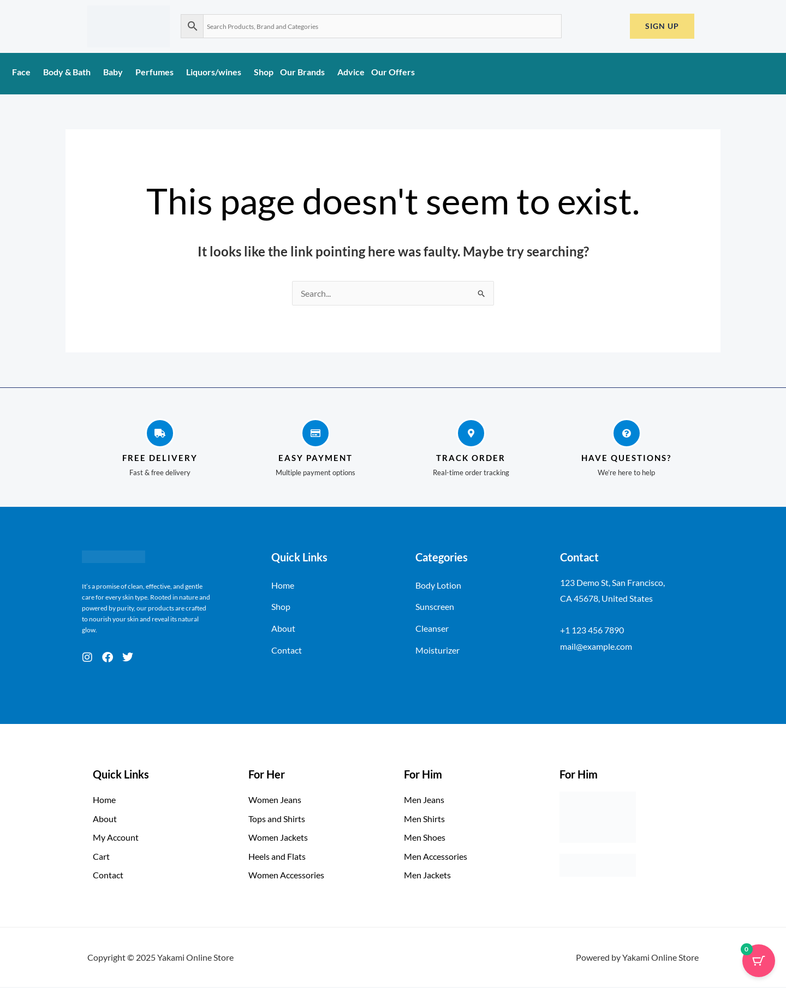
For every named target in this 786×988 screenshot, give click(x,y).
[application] (35, 75)
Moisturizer (437, 650)
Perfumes (157, 72)
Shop (263, 72)
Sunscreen (434, 607)
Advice (351, 72)
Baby (116, 72)
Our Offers (393, 72)
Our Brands (305, 72)
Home (282, 585)
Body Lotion (438, 585)
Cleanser (432, 629)
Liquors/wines (216, 72)
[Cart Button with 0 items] (758, 960)
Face (24, 72)
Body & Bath (70, 72)
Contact (286, 650)
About (283, 629)
